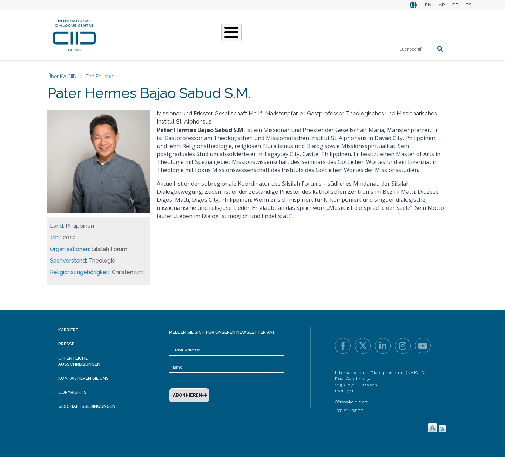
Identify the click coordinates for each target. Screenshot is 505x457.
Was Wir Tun (170, 34)
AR (442, 4)
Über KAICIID (127, 34)
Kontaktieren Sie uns (83, 378)
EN (428, 4)
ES (468, 4)
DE (455, 4)
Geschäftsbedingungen (86, 406)
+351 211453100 (349, 410)
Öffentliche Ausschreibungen (79, 361)
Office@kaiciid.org (351, 401)
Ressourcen (342, 34)
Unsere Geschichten (226, 34)
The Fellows (100, 76)
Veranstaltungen (290, 34)
